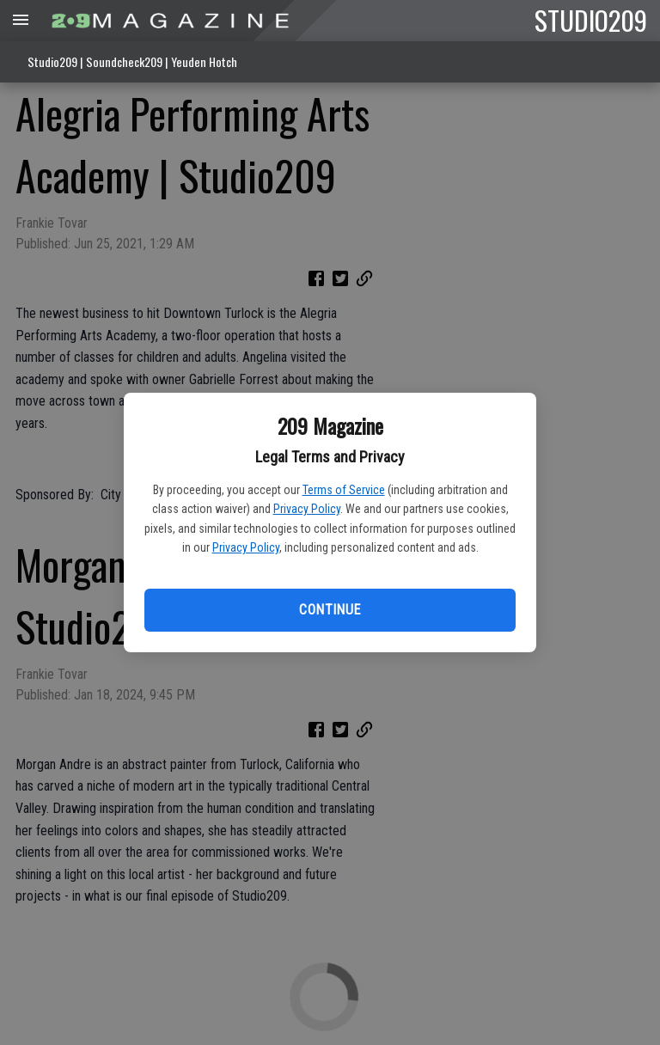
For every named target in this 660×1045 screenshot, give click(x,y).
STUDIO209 (591, 20)
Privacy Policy (306, 509)
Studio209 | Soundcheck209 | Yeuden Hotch (132, 61)
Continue (329, 610)
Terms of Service (343, 490)
